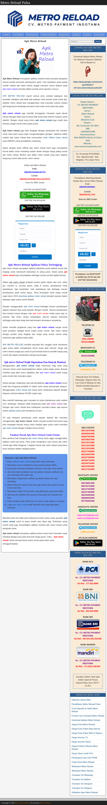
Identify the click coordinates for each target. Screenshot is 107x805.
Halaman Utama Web (81, 700)
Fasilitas (87, 35)
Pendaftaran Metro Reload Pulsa (86, 704)
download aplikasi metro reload (32, 296)
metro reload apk (23, 390)
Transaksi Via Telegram (82, 788)
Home (6, 35)
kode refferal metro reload (55, 138)
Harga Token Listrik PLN (82, 753)
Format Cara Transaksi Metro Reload (88, 716)
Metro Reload (45, 803)
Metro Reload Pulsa (15, 2)
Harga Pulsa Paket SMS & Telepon (87, 733)
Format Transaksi (48, 35)
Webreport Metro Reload (82, 766)
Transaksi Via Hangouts (82, 784)
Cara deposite (32, 35)
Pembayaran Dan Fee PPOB (84, 758)
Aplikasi (76, 35)
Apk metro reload (20, 505)
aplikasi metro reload (21, 462)
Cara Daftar (18, 35)
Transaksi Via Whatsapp (82, 775)
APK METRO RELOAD (14, 96)
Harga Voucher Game (81, 742)
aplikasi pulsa (15, 411)
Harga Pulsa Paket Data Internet (86, 729)
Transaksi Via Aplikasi (81, 779)
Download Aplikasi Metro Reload (86, 720)
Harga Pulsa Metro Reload (83, 724)
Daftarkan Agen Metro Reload (85, 792)
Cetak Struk (99, 35)
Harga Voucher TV (80, 737)
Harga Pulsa (64, 35)
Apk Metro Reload (35, 41)
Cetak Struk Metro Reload (83, 762)
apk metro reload (31, 306)
